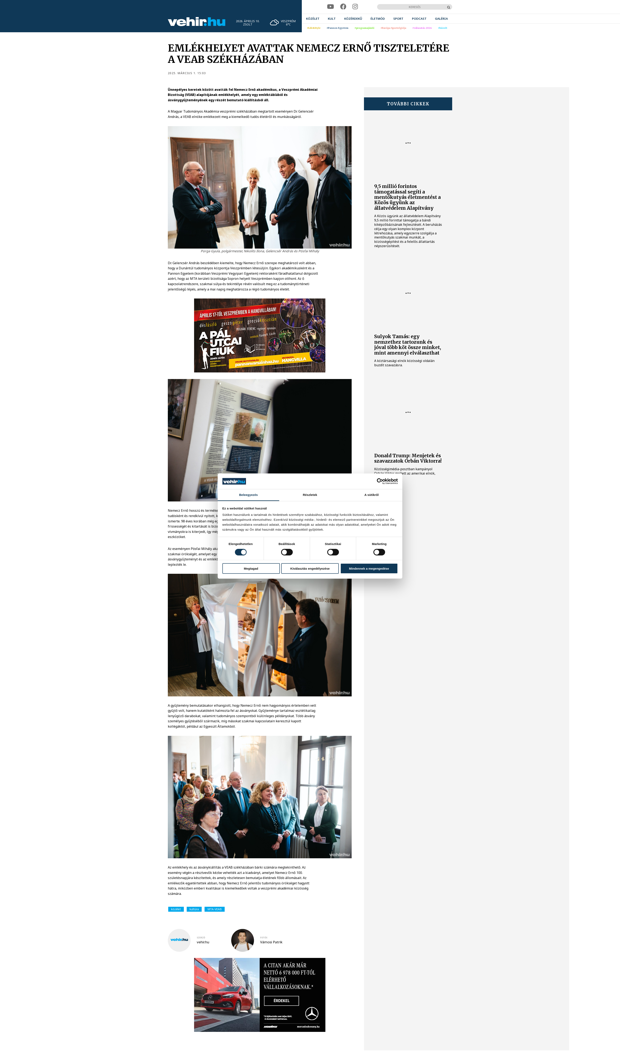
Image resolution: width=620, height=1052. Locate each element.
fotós (263, 937)
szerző (201, 937)
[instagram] (355, 6)
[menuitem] (312, 18)
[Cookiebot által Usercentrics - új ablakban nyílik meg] (380, 481)
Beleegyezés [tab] (248, 495)
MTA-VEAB (214, 909)
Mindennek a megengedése (369, 568)
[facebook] (343, 6)
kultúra (194, 909)
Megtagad (251, 568)
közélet (176, 909)
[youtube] (330, 6)
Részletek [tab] (310, 495)
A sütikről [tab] (371, 495)
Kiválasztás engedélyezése (310, 568)
